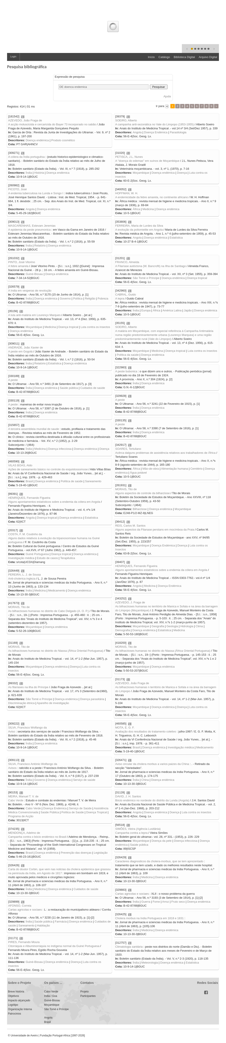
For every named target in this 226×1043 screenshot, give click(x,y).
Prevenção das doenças (76, 852)
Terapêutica (67, 558)
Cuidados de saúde (92, 388)
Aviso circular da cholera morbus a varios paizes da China (152, 764)
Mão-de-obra (150, 468)
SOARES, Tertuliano (128, 448)
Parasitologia (178, 132)
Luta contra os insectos (95, 327)
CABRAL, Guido (125, 294)
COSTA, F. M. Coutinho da (25, 534)
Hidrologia (186, 626)
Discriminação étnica (21, 703)
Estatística (176, 237)
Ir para (160, 106)
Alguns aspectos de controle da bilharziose (142, 493)
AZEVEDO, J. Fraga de (130, 602)
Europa (146, 310)
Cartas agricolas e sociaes (132, 893)
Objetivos (13, 996)
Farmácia (61, 921)
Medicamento (56, 590)
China (145, 779)
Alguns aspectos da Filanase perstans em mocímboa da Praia (154, 529)
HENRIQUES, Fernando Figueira (29, 497)
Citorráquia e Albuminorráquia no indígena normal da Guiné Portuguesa (53, 946)
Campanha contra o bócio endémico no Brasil (37, 836)
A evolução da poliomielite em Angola (139, 229)
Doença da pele (162, 840)
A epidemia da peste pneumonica (29, 229)
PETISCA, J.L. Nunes (129, 156)
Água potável (138, 472)
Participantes (88, 996)
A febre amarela (18, 266)
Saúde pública (69, 388)
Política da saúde (128, 354)
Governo (65, 298)
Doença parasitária (92, 699)
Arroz (165, 901)
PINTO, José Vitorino (21, 262)
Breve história (16, 991)
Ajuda (167, 96)
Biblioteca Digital (184, 57)
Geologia (172, 626)
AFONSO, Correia (19, 905)
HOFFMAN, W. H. (126, 193)
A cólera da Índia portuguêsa (26, 156)
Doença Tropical (96, 812)
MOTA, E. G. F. (124, 727)
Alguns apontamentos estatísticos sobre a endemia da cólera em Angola (54, 501)
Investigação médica (21, 558)
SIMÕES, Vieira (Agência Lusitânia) (138, 828)
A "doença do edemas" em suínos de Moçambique (147, 160)
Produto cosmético (63, 140)
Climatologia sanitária (129, 946)
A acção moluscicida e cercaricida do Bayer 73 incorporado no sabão (52, 124)
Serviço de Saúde (80, 808)
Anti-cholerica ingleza (22, 578)
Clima (199, 626)
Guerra (145, 901)
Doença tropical (197, 278)
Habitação (43, 925)
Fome (156, 901)
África (136, 209)
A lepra (119, 298)
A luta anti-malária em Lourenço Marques (34, 315)
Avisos (12, 768)
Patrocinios (14, 1013)
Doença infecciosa (60, 448)
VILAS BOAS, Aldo (20, 465)
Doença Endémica (156, 132)
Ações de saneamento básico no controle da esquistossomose (48, 469)
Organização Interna (20, 1009)
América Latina (172, 310)
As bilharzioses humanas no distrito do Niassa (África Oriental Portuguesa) (162, 650)
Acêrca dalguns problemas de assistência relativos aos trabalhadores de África (165, 452)
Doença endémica (37, 140)
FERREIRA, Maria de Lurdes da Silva (139, 225)
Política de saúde (72, 481)
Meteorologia (149, 962)
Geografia (158, 626)
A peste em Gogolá (20, 351)
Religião (90, 298)
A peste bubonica (126, 371)
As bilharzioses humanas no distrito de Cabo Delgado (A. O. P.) (48, 611)
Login (13, 56)
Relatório (40, 245)
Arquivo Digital (208, 57)
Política (78, 298)
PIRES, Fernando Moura (24, 942)
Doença (182, 172)
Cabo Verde (15, 800)
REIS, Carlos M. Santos (130, 525)
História (39, 172)
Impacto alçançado (19, 1000)
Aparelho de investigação (53, 703)
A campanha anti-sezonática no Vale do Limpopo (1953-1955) (154, 124)
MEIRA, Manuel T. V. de (23, 796)
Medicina (148, 209)
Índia (29, 172)
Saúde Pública (49, 812)
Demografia (122, 630)
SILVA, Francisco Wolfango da (27, 727)
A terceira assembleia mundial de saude (33, 429)
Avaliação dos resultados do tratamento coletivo (145, 731)
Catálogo (164, 57)
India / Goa (50, 996)
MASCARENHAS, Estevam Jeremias (32, 225)
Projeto (84, 991)
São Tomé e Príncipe (146, 278)
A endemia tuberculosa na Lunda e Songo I (35, 193)
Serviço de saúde (84, 779)
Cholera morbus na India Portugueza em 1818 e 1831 (149, 918)
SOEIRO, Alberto (126, 120)
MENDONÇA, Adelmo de (24, 832)
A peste (13, 380)
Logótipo (13, 1004)
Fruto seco (178, 901)
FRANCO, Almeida (127, 262)
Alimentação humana (174, 468)
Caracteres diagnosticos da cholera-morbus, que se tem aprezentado (159, 861)
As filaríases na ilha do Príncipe (28, 687)
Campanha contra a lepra (131, 832)
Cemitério (196, 468)
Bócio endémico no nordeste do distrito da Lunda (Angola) (152, 800)
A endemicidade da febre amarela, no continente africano (151, 197)
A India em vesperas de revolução (29, 290)
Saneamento (93, 481)
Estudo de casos (47, 558)
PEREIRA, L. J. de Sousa (24, 574)
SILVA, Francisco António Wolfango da (32, 764)
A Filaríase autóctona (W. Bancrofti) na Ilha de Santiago (150, 266)
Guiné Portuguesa (37, 554)
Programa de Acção (20, 816)
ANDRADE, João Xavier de (25, 347)
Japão (188, 310)
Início (151, 57)
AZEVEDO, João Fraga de (25, 120)
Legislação (100, 852)
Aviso (11, 731)
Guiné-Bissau (34, 274)
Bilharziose (140, 509)
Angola (137, 132)
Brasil (29, 481)
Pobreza (103, 298)
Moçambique (141, 172)
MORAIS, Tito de (126, 489)
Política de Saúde (72, 812)
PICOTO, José (17, 189)
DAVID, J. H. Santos (128, 796)
